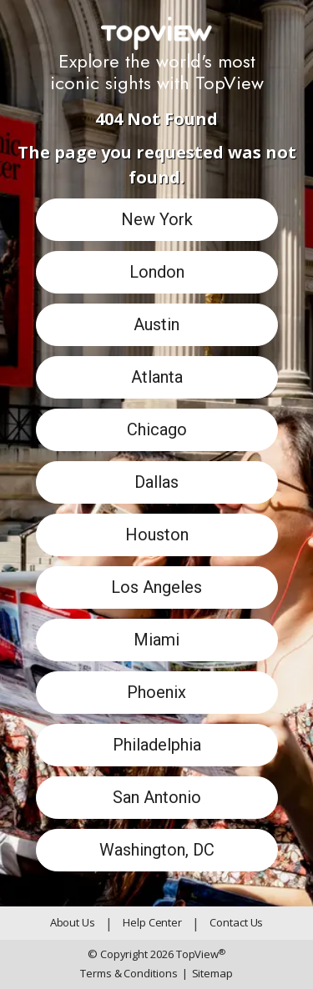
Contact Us (236, 922)
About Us (72, 922)
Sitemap (207, 974)
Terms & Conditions (129, 973)
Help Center (152, 922)
